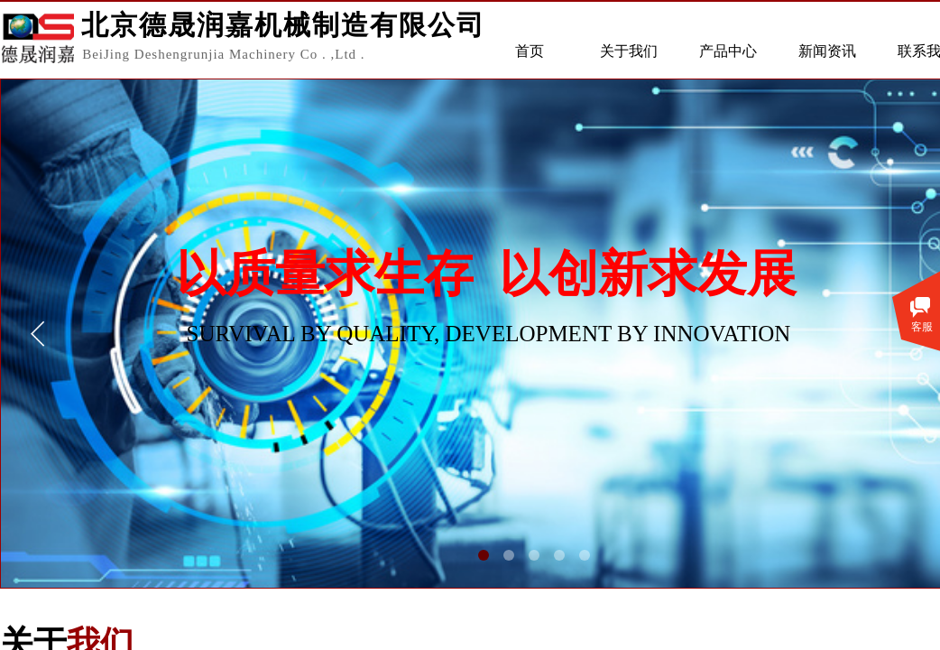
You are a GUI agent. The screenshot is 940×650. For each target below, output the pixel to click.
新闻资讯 (827, 51)
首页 (529, 51)
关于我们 (629, 51)
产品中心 (728, 51)
